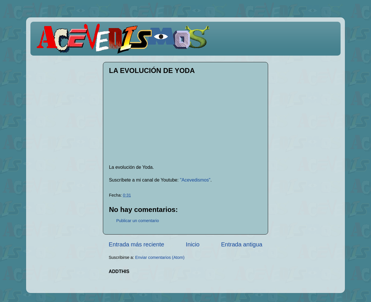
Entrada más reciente (136, 244)
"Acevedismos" (195, 179)
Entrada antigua (241, 244)
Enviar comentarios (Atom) (159, 257)
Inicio (192, 244)
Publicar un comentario (137, 220)
